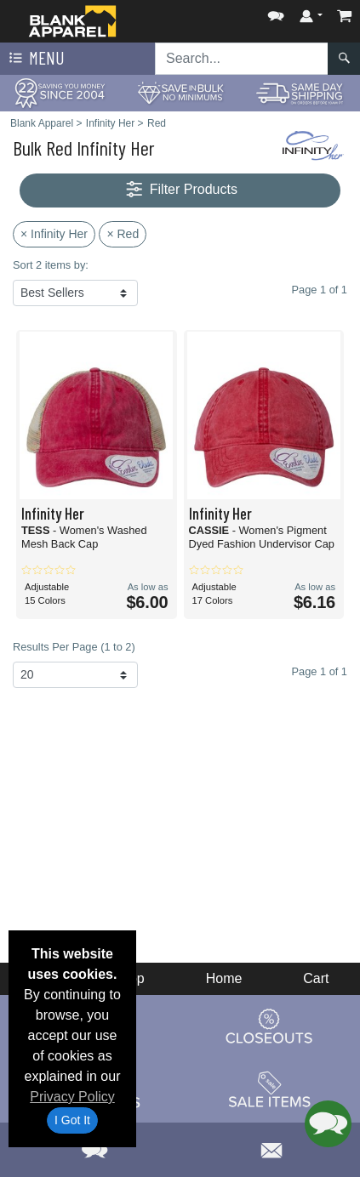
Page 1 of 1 (319, 671)
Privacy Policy (72, 1096)
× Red (122, 234)
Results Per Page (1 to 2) (74, 646)
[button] (275, 12)
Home (224, 978)
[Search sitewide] (242, 59)
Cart (316, 978)
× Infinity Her (54, 234)
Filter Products (180, 190)
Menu (35, 59)
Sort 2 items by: (51, 265)
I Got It (72, 1120)
